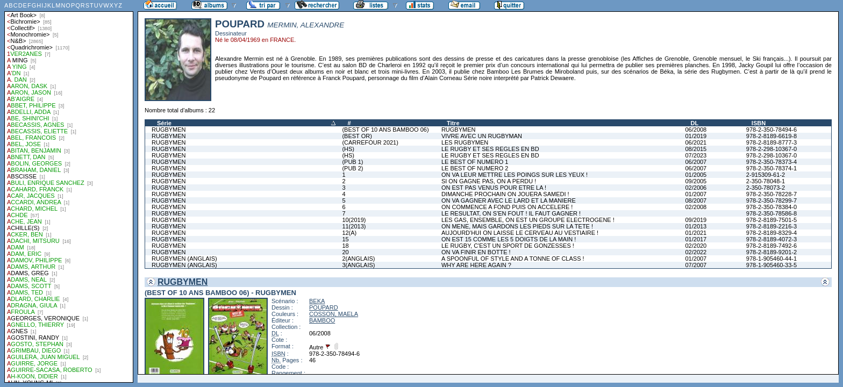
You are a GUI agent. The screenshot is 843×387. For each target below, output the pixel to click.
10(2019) (354, 220)
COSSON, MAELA (333, 314)
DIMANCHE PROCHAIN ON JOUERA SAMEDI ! (505, 194)
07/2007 (695, 265)
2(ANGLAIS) (358, 258)
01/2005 (695, 174)
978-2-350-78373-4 (771, 162)
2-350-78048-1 (765, 181)
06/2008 (695, 129)
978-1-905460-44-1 (771, 258)
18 (345, 245)
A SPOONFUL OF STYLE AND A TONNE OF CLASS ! (512, 258)
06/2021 (695, 142)
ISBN (759, 123)
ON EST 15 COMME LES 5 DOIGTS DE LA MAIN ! (508, 239)
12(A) (349, 233)
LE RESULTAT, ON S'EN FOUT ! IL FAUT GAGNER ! (511, 213)
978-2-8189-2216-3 (771, 226)
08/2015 (695, 149)
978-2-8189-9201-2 (771, 252)
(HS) (348, 149)
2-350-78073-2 (765, 187)
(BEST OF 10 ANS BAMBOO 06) (385, 129)
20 (345, 252)
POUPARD (323, 307)
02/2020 (695, 245)
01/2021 (695, 233)
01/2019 (695, 136)
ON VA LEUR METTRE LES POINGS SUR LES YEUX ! (514, 174)
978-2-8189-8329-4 (771, 233)
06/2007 (695, 162)
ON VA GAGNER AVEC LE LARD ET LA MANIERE (508, 200)
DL (694, 123)
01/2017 (695, 239)
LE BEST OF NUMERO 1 (475, 162)
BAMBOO (322, 320)
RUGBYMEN (169, 129)
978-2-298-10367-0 (771, 149)
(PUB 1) (352, 162)
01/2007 (695, 194)
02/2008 (695, 207)
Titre (453, 123)
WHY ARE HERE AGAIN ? (476, 265)
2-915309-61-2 (765, 174)
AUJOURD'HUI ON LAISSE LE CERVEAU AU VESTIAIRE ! (519, 233)
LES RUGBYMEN (464, 142)
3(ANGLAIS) (358, 265)
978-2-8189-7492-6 (771, 245)
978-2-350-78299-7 (771, 200)
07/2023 (695, 155)
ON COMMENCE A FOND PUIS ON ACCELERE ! (507, 207)
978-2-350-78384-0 (771, 207)
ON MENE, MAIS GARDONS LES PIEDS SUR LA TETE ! (517, 226)
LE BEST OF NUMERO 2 (475, 168)
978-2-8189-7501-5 (771, 220)
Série (164, 123)
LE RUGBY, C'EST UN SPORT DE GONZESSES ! (507, 245)
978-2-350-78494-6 (771, 129)
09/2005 (695, 181)
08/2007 (695, 200)
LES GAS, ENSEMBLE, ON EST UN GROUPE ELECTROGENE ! (528, 220)
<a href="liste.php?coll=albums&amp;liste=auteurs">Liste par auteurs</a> (68, 191)
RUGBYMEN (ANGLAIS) (184, 258)
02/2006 (695, 187)
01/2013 (695, 226)
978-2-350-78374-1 (771, 168)
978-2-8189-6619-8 (771, 136)
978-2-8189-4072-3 (771, 239)
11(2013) (354, 226)
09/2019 (695, 220)
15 (345, 239)
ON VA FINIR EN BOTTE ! (476, 252)
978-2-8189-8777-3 (771, 142)
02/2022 (695, 252)
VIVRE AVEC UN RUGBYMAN (481, 136)
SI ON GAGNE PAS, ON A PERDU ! (488, 181)
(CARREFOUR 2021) (370, 142)
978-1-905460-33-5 (771, 265)
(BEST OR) (357, 136)
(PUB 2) (352, 168)
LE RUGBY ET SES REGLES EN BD (490, 149)
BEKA (317, 301)
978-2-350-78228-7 (771, 194)
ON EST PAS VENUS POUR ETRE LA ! (493, 187)
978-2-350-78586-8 (771, 213)
